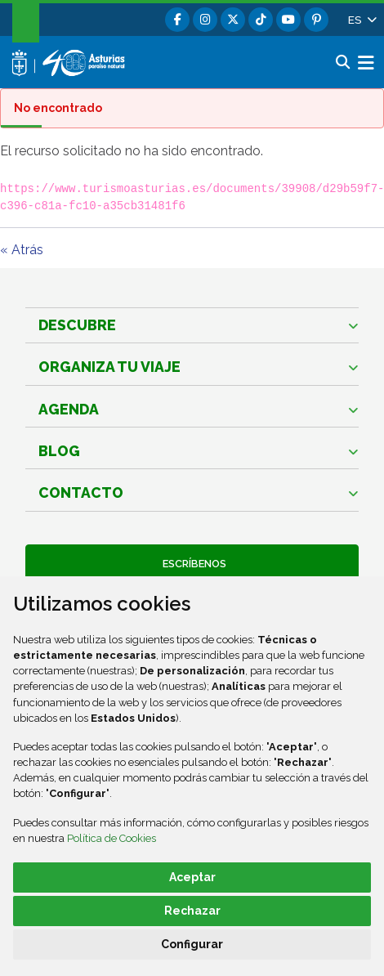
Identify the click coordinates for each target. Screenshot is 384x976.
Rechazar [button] (192, 910)
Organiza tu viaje (109, 366)
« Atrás (21, 249)
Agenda (68, 409)
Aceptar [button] (192, 877)
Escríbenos (192, 563)
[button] (361, 19)
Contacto (80, 492)
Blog (59, 450)
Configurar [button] (192, 944)
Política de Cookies (111, 838)
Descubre (77, 325)
